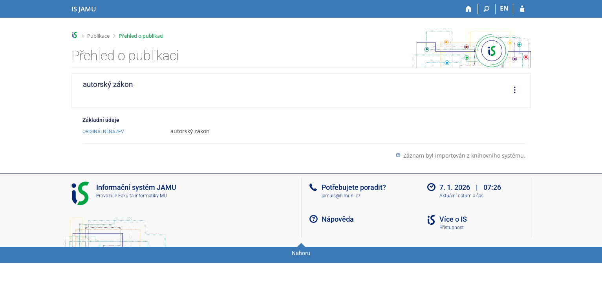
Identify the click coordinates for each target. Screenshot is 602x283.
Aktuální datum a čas (461, 195)
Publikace (98, 35)
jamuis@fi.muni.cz (341, 195)
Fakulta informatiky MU (142, 195)
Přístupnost (451, 227)
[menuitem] (512, 90)
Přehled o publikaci (141, 35)
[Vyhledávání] (487, 9)
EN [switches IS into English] (504, 8)
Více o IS (453, 219)
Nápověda (338, 219)
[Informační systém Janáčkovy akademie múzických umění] (83, 9)
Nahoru (301, 253)
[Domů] (469, 9)
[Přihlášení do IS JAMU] (522, 9)
